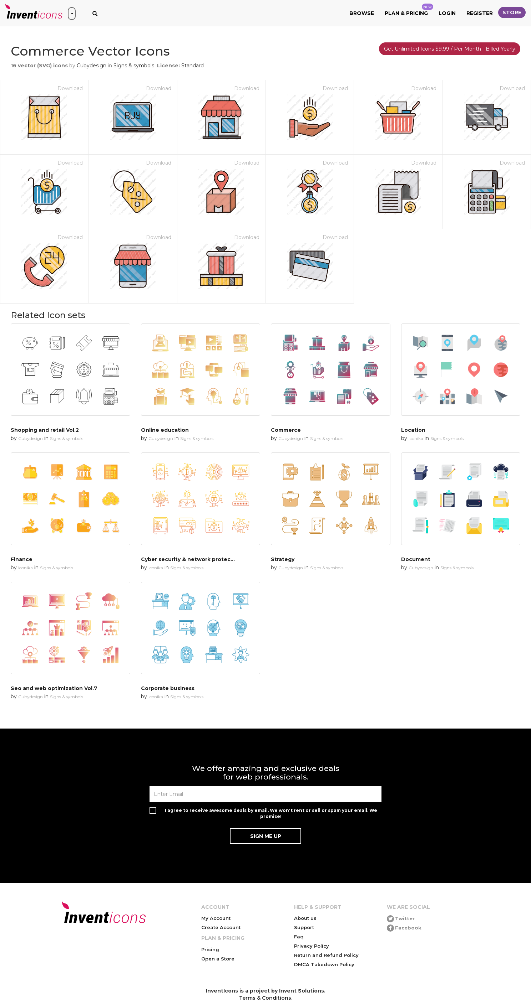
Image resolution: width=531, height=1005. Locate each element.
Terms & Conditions (265, 998)
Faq (299, 936)
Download (70, 88)
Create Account (221, 927)
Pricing (210, 949)
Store (511, 12)
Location (413, 430)
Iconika (416, 438)
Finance (21, 559)
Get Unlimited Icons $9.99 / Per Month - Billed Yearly (449, 49)
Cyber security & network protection (191, 559)
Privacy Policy (311, 946)
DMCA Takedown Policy (324, 964)
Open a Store (217, 959)
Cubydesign (91, 65)
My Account (216, 918)
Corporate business (167, 688)
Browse (361, 13)
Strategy (282, 559)
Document (415, 559)
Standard (192, 65)
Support (304, 927)
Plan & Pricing (409, 10)
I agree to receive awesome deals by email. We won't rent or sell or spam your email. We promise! (271, 813)
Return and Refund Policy (326, 955)
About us (305, 918)
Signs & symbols (133, 65)
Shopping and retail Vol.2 (45, 430)
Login (447, 13)
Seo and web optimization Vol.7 (54, 688)
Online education (165, 430)
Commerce (286, 430)
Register (479, 13)
